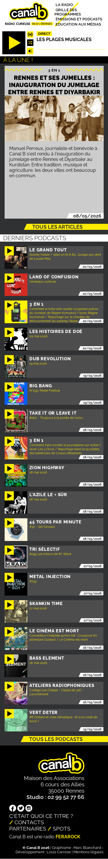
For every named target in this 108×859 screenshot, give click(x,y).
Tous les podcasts (56, 739)
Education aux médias (78, 24)
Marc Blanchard (87, 847)
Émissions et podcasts (79, 19)
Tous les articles (57, 227)
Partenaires (27, 828)
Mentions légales (88, 852)
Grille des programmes (67, 11)
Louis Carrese (59, 852)
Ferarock (68, 836)
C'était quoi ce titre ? (41, 816)
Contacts (29, 822)
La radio (64, 5)
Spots (62, 828)
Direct (44, 33)
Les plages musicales (64, 39)
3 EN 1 (54, 70)
